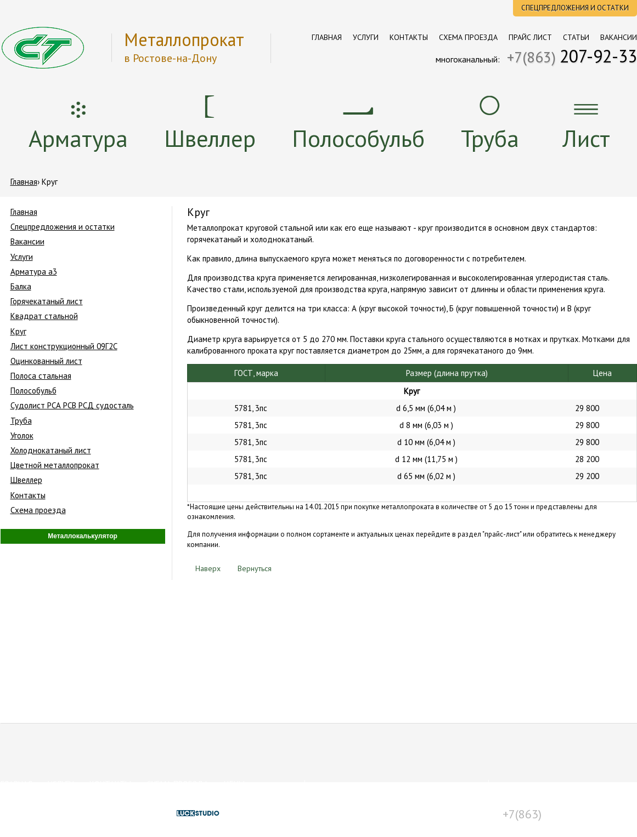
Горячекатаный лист (46, 301)
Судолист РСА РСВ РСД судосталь (72, 405)
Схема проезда (468, 37)
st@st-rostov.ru (547, 798)
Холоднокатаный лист (50, 450)
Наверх (204, 568)
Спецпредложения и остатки (575, 8)
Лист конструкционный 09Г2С (63, 346)
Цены (234, 784)
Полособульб (358, 138)
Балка (20, 286)
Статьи (576, 37)
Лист (586, 138)
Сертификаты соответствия (362, 798)
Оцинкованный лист (46, 361)
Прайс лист (530, 37)
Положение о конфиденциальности (376, 816)
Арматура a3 (33, 271)
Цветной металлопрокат (54, 465)
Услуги (366, 37)
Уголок (21, 435)
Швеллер (210, 138)
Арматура (78, 138)
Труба (490, 138)
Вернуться (250, 568)
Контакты (409, 37)
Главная (327, 37)
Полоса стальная (40, 376)
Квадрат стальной (44, 316)
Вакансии (618, 37)
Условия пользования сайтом (366, 807)
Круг (18, 331)
